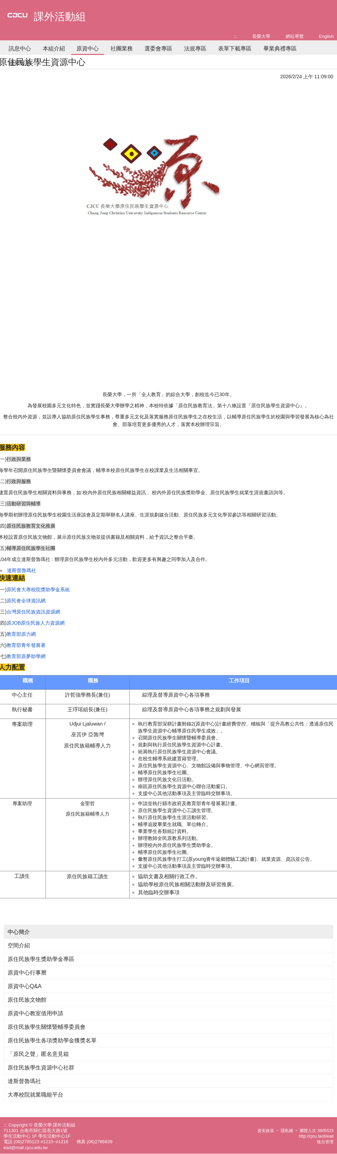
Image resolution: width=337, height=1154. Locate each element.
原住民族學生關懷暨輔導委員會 (46, 1027)
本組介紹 (54, 48)
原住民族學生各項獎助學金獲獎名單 (52, 1040)
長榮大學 (261, 36)
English (326, 36)
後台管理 (325, 1141)
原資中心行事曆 (27, 973)
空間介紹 (19, 945)
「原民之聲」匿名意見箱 (38, 1054)
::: (235, 36)
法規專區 (195, 48)
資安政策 (265, 1130)
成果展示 (20, 63)
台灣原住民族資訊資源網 (33, 612)
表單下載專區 (235, 48)
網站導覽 (295, 36)
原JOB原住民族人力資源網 (36, 623)
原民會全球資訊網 (26, 600)
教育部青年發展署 (26, 645)
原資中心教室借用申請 (35, 1013)
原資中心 (87, 48)
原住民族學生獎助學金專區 (41, 959)
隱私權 (287, 1130)
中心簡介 (19, 932)
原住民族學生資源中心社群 (41, 1068)
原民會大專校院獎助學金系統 (38, 589)
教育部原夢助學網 (26, 656)
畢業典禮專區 (280, 48)
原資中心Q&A (25, 986)
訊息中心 (20, 48)
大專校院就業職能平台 (35, 1095)
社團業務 (121, 48)
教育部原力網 (21, 634)
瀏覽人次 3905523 (316, 1130)
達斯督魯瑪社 (21, 570)
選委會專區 (158, 48)
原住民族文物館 (27, 1000)
